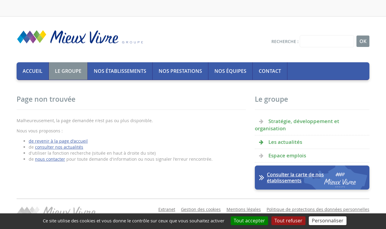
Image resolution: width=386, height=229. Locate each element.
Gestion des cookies (201, 209)
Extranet (166, 209)
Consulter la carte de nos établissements (295, 177)
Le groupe (68, 71)
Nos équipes (230, 71)
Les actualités (285, 141)
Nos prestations (180, 71)
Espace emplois (287, 155)
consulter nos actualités (59, 147)
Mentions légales (243, 209)
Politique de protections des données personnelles (318, 209)
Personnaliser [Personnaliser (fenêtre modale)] (327, 220)
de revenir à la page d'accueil (58, 141)
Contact (270, 71)
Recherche (283, 41)
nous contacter (50, 159)
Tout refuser (288, 220)
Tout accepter (249, 220)
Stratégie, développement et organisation (297, 125)
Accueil (33, 71)
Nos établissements (120, 71)
